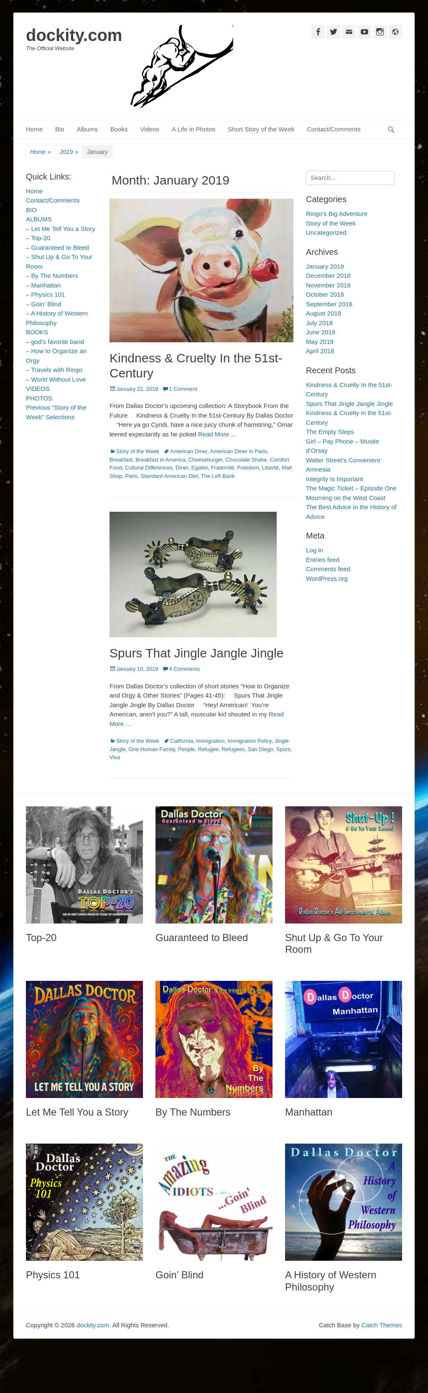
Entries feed (322, 559)
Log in (314, 550)
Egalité (199, 467)
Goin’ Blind (179, 1274)
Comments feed (328, 568)
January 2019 (325, 266)
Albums (87, 129)
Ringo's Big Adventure (336, 213)
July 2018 (319, 322)
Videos (149, 129)
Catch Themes (382, 1325)
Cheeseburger (206, 460)
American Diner (188, 451)
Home (34, 129)
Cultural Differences (149, 467)
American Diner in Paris (238, 451)
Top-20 (41, 937)
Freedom (248, 467)
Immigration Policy (249, 741)
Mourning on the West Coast (345, 497)
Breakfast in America (160, 460)
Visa (115, 757)
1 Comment (183, 389)
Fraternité (222, 467)
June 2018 (320, 332)
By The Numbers (193, 1112)
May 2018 (320, 341)
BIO (31, 209)
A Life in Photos (193, 129)
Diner (182, 467)
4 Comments (184, 669)
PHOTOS (39, 398)
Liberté (270, 467)
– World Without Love (56, 379)
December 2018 (328, 275)
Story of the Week (137, 451)
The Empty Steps (330, 431)
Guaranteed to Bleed (201, 937)
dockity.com (74, 35)
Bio (59, 129)
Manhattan (308, 1112)
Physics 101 (53, 1274)
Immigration (210, 741)
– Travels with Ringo (54, 369)
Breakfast (121, 460)
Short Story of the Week (261, 129)
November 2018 (328, 285)
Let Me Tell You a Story (77, 1112)
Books (119, 129)
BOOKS (37, 332)
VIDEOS (38, 388)
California (181, 741)
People (186, 749)
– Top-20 (38, 237)
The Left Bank (218, 476)
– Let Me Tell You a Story (60, 228)
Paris (131, 476)
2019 (69, 152)
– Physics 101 (45, 294)
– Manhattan (43, 285)
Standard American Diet (169, 476)
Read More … (217, 434)
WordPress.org (327, 578)
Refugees (233, 749)
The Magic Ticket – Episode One (351, 488)
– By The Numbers (52, 275)
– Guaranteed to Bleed (57, 247)
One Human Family (152, 749)
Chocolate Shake (246, 460)
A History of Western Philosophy (330, 1281)
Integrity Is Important (334, 478)
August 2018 (323, 313)
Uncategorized (326, 232)
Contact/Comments (333, 129)
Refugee (208, 749)
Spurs (283, 749)
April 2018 (320, 350)
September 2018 (329, 304)
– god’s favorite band (55, 341)
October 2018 (325, 294)
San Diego (260, 749)
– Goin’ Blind (43, 304)
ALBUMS (39, 219)
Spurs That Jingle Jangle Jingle (196, 653)
